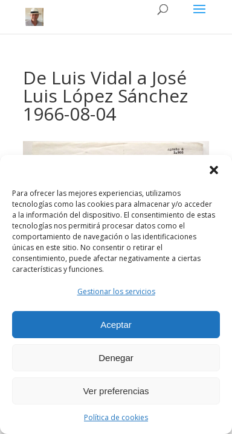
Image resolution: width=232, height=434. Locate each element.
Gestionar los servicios (116, 291)
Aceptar (116, 324)
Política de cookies (116, 417)
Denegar (116, 358)
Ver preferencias (116, 391)
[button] (214, 170)
